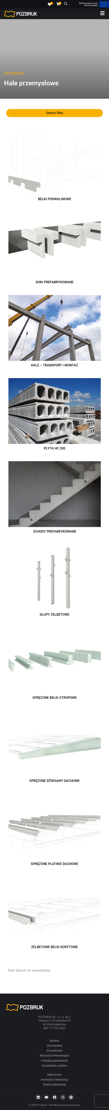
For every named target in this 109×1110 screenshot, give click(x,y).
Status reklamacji (54, 1084)
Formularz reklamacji (54, 1079)
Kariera (54, 1040)
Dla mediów (54, 1045)
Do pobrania (54, 1050)
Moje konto (54, 1074)
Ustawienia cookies (54, 1065)
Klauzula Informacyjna (54, 1055)
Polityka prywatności (54, 1060)
